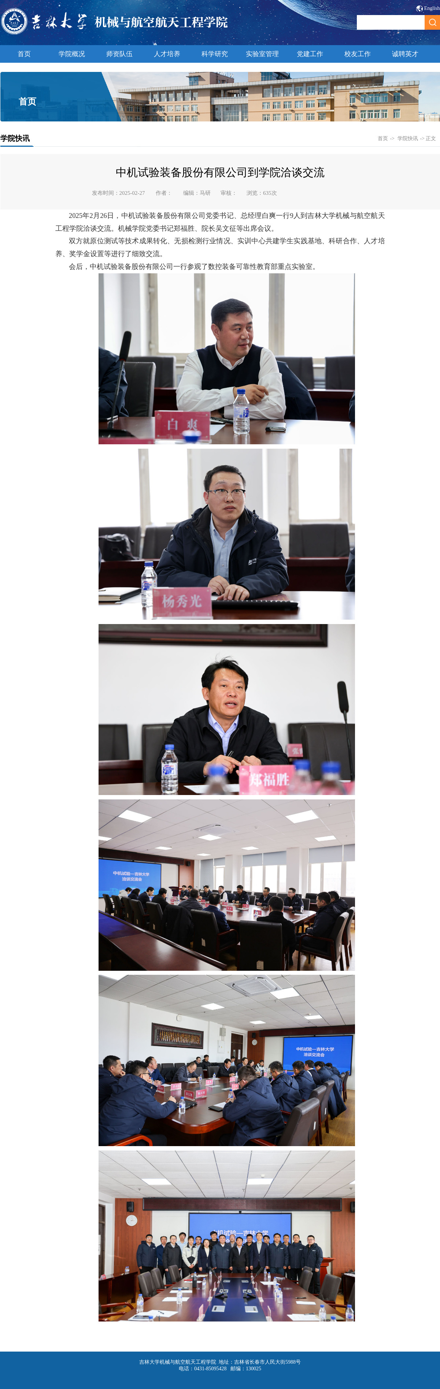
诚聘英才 (405, 54)
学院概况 (72, 54)
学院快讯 (408, 138)
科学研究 (214, 54)
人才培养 (167, 54)
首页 (24, 54)
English (432, 8)
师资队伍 (119, 54)
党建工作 (310, 54)
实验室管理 (262, 54)
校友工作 (357, 54)
